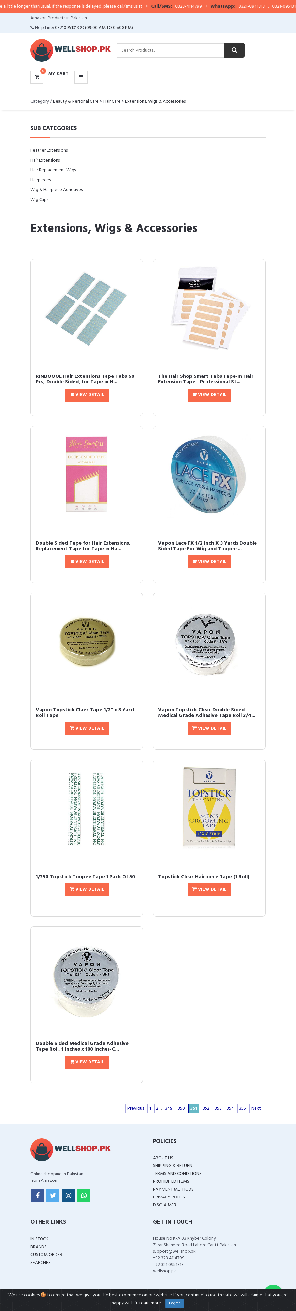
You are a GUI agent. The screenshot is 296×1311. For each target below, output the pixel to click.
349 (169, 1108)
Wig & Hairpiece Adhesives (56, 190)
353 (218, 1108)
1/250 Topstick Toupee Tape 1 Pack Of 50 (85, 877)
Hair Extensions (45, 160)
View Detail (87, 395)
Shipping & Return (172, 1166)
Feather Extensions (49, 150)
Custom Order (46, 1255)
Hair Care (112, 101)
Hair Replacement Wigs (53, 170)
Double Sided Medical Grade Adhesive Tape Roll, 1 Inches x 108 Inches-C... (82, 1047)
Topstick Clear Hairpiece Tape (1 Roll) (203, 877)
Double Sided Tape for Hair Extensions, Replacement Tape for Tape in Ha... (83, 546)
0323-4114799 (194, 6)
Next (256, 1108)
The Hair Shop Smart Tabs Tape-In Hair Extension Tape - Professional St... (206, 379)
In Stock (39, 1239)
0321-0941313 (257, 6)
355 (242, 1108)
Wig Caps (39, 199)
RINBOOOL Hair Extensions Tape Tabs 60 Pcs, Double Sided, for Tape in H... (85, 379)
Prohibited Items (171, 1181)
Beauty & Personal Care (76, 101)
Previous (135, 1108)
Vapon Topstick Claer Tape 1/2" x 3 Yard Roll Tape (85, 713)
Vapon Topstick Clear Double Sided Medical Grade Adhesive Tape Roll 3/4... (206, 713)
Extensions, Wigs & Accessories (155, 101)
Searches (40, 1263)
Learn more (150, 1303)
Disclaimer (164, 1205)
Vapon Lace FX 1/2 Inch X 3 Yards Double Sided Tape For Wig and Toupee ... (207, 546)
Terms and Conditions (177, 1174)
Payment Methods (173, 1189)
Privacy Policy (169, 1197)
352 (206, 1108)
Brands (38, 1247)
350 (181, 1108)
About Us (163, 1158)
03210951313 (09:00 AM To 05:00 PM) (94, 28)
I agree (175, 1303)
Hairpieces (40, 180)
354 (230, 1108)
